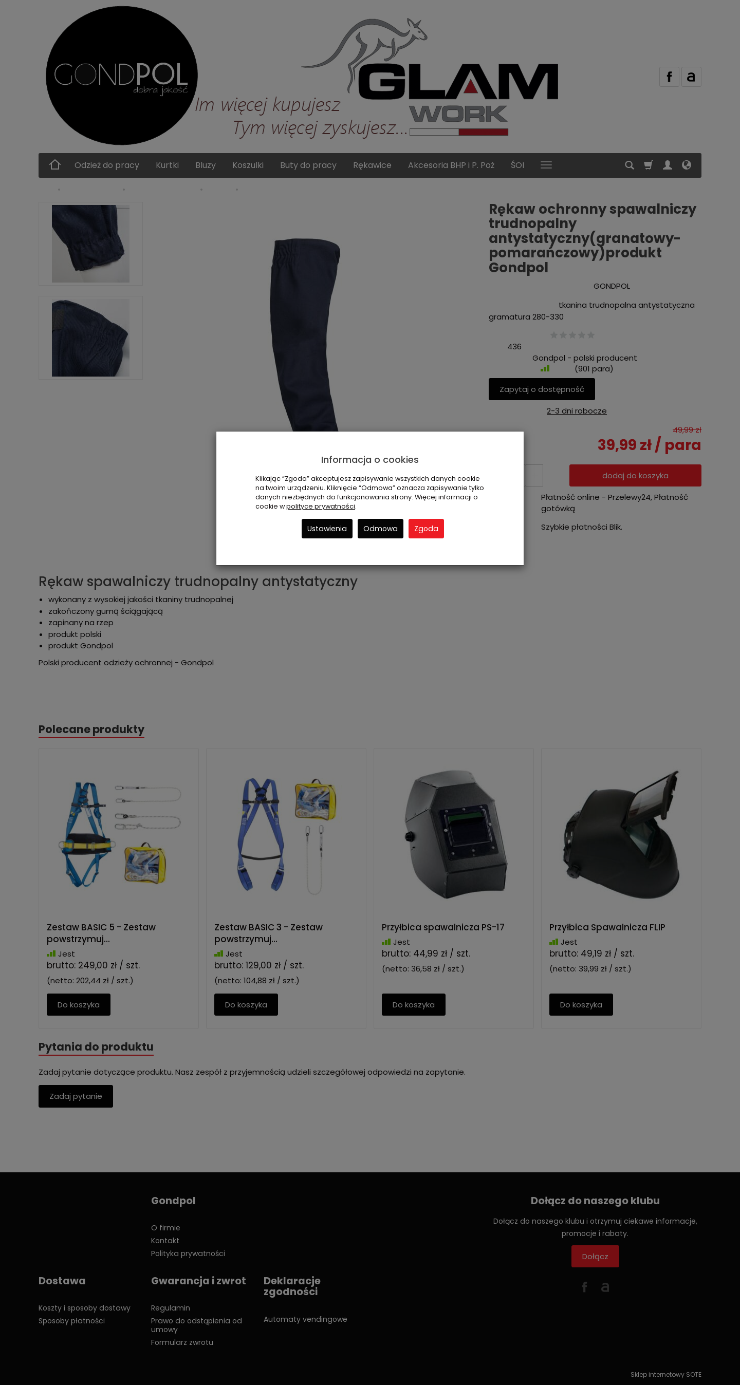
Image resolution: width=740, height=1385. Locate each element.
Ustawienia (327, 528)
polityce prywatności (320, 506)
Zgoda (426, 528)
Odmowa (380, 528)
